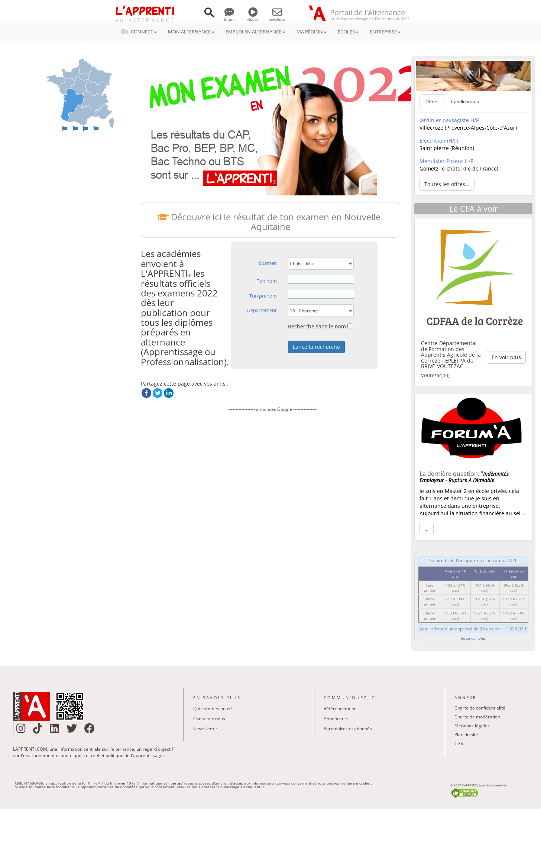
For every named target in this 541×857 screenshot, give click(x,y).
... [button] (426, 528)
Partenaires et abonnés (348, 728)
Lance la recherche (316, 346)
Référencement (340, 708)
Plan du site (466, 734)
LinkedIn (169, 393)
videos (253, 17)
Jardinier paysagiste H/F (449, 120)
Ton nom (267, 280)
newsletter (277, 17)
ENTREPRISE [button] (385, 31)
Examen (268, 263)
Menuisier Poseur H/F (446, 161)
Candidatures (465, 101)
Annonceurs (336, 718)
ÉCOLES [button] (348, 31)
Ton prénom (263, 295)
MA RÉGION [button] (312, 31)
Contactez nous (209, 718)
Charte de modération (477, 717)
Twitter (157, 393)
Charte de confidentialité (479, 708)
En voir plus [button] (506, 357)
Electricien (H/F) (438, 140)
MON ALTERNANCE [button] (191, 31)
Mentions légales (472, 726)
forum (229, 17)
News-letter (205, 728)
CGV (458, 743)
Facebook (146, 393)
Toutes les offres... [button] (447, 184)
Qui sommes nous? (212, 708)
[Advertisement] (272, 490)
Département (262, 310)
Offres (431, 101)
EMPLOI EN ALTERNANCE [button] (255, 31)
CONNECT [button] (141, 31)
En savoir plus (473, 638)
